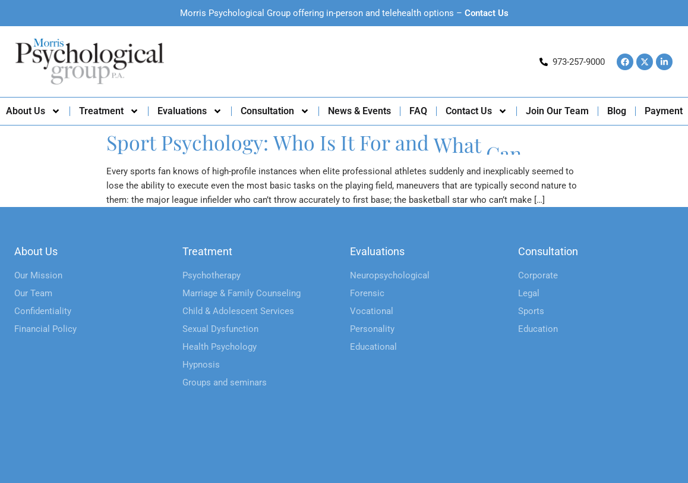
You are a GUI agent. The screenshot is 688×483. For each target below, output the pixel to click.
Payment (664, 111)
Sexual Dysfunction (220, 329)
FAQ (418, 111)
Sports (531, 311)
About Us (33, 111)
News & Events (359, 111)
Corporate (538, 275)
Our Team (33, 293)
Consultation (275, 111)
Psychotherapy (211, 275)
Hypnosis (201, 364)
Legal (528, 293)
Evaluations (189, 111)
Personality (372, 329)
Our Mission (38, 275)
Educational (373, 346)
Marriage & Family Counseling (241, 293)
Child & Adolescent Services (238, 311)
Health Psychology (219, 346)
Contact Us (487, 13)
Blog (616, 111)
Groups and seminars (224, 382)
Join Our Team (557, 111)
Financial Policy (45, 329)
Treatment (109, 111)
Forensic (367, 293)
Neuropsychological (390, 275)
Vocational (371, 311)
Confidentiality (42, 311)
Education (538, 329)
